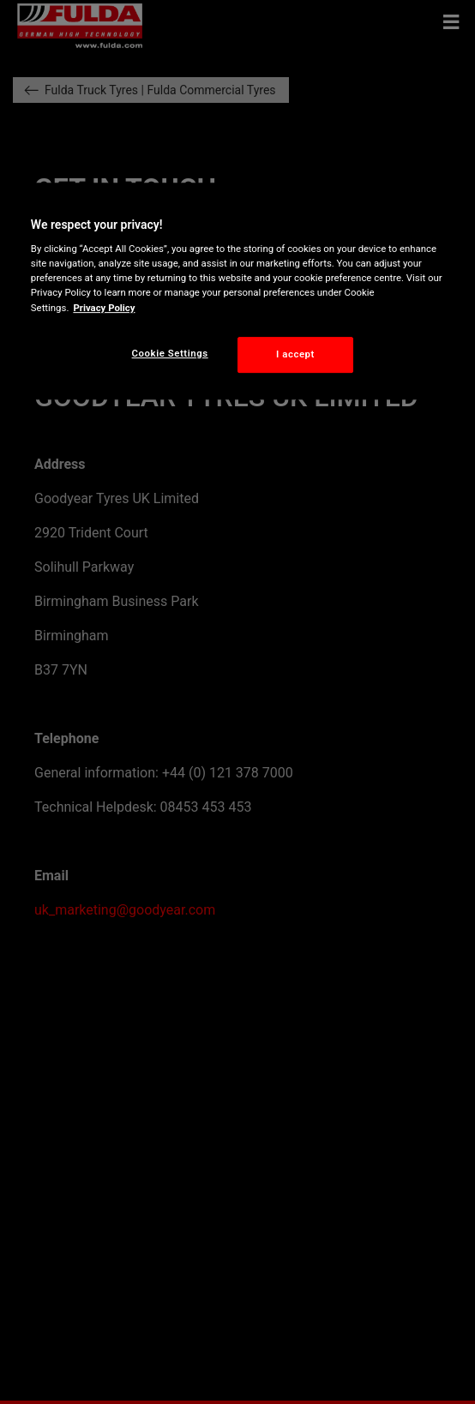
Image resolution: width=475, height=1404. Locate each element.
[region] (237, 291)
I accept (295, 354)
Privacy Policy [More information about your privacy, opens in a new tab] (104, 308)
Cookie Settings (170, 353)
